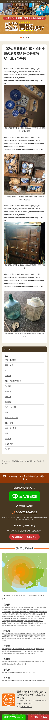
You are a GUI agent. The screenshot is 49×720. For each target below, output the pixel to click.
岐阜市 (8, 633)
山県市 (30, 633)
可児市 (43, 636)
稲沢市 (8, 616)
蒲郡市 (17, 625)
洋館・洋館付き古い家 (13, 381)
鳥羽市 (33, 651)
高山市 (35, 638)
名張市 (23, 653)
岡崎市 (8, 623)
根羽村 (8, 680)
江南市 (43, 614)
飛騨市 (40, 638)
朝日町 (33, 649)
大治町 (38, 618)
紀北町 (31, 653)
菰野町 (29, 649)
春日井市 (34, 614)
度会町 (4, 653)
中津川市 (23, 638)
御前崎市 (30, 661)
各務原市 (17, 633)
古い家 (7, 449)
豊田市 (21, 623)
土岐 (32, 638)
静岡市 (4, 661)
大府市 (25, 614)
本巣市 (39, 633)
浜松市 (8, 661)
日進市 (27, 616)
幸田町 (4, 625)
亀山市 (4, 651)
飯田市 (25, 680)
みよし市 (43, 623)
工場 (6, 433)
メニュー (24, 38)
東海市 (17, 621)
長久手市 (43, 616)
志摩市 (37, 651)
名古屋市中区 (16, 612)
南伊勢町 (9, 653)
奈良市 (25, 672)
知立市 (34, 623)
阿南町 (21, 680)
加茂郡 (8, 638)
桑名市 (9, 649)
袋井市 (21, 661)
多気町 (16, 651)
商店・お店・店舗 (11, 418)
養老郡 (13, 636)
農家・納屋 (9, 365)
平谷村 (17, 680)
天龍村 (4, 680)
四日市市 (4, 649)
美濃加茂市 (37, 636)
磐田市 (12, 661)
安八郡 (21, 636)
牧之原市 (13, 664)
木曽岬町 (20, 649)
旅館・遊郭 (9, 423)
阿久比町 (26, 621)
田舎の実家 (9, 444)
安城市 (26, 623)
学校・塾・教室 (10, 428)
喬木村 (34, 680)
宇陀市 (9, 672)
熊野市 (35, 653)
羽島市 (12, 633)
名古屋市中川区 (16, 607)
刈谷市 (17, 623)
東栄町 (34, 625)
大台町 (24, 651)
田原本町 (4, 672)
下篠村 (29, 680)
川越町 (38, 649)
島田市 (42, 661)
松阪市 (11, 651)
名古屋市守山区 (42, 607)
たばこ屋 (8, 397)
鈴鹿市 (42, 649)
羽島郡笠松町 (24, 633)
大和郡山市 (19, 672)
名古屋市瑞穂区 (6, 609)
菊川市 (35, 661)
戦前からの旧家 (10, 407)
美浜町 (41, 621)
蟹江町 (43, 618)
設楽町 (30, 625)
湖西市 (25, 661)
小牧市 (4, 616)
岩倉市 (18, 616)
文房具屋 (8, 439)
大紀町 (14, 653)
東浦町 (31, 621)
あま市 (34, 618)
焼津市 (4, 664)
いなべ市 (14, 649)
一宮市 (21, 614)
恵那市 (4, 633)
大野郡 (4, 640)
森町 (38, 661)
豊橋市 (8, 625)
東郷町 (4, 618)
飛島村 (4, 621)
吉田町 (18, 664)
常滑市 (13, 621)
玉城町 (41, 651)
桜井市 (14, 672)
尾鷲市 (27, 653)
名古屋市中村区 (16, 609)
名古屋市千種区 (34, 609)
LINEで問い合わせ (13, 717)
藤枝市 (8, 664)
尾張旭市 (13, 616)
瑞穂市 (35, 633)
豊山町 (8, 618)
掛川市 (17, 661)
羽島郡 (43, 633)
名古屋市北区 (33, 607)
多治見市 (17, 638)
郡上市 (4, 638)
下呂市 (44, 638)
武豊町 (4, 623)
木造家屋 (8, 391)
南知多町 (36, 621)
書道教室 (8, 402)
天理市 (33, 672)
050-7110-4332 (24, 512)
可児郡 (13, 638)
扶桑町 (17, 618)
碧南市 (13, 623)
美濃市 (31, 636)
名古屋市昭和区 (6, 607)
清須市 (31, 616)
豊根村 (38, 625)
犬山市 (39, 614)
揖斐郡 (26, 636)
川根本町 (23, 664)
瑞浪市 (28, 638)
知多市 (21, 621)
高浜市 (38, 623)
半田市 (8, 621)
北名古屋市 (36, 616)
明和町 (20, 651)
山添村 (29, 672)
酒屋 (6, 412)
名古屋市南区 (6, 614)
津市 (8, 651)
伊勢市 (29, 651)
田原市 (26, 625)
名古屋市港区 (43, 612)
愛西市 (26, 618)
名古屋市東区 (25, 609)
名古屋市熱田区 (24, 612)
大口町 (13, 618)
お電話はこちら (38, 717)
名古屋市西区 (25, 607)
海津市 (8, 636)
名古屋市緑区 (14, 614)
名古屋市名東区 (6, 612)
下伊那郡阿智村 (40, 680)
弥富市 (30, 618)
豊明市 (23, 616)
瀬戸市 (29, 614)
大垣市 (4, 636)
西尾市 (30, 623)
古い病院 (8, 386)
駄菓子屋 (8, 376)
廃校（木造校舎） (11, 360)
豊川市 (13, 625)
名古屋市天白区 (34, 612)
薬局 (6, 356)
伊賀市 (18, 653)
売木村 (12, 680)
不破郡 (17, 636)
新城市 (21, 625)
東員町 (25, 649)
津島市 (21, 618)
